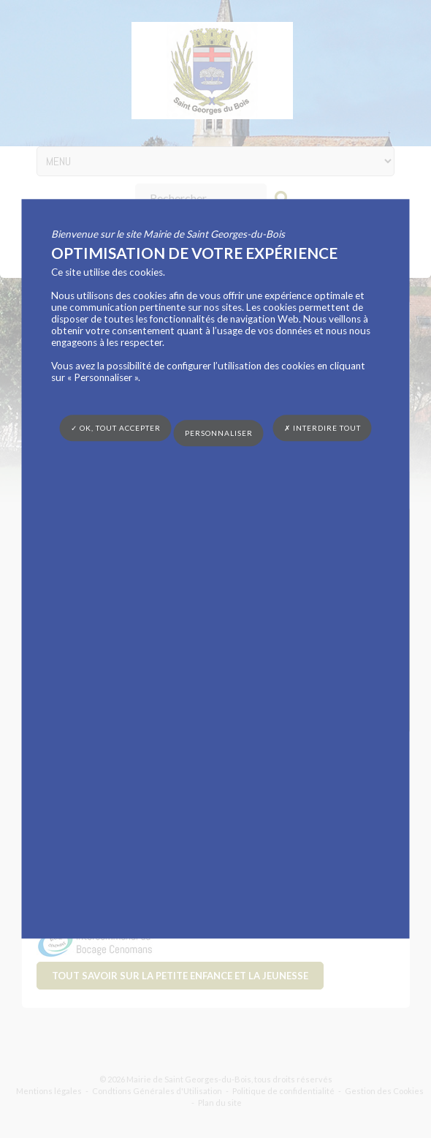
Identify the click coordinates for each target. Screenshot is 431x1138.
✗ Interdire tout (322, 427)
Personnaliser (219, 433)
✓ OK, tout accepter (116, 427)
